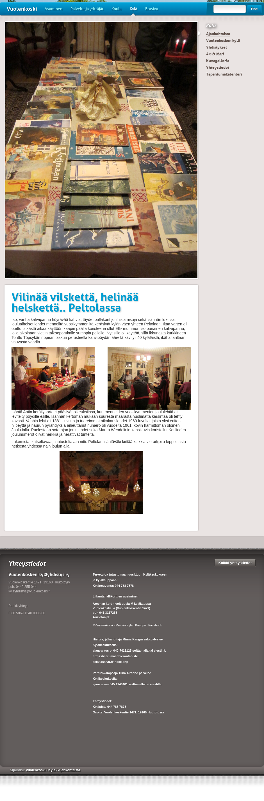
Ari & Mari (215, 53)
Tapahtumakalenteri (224, 74)
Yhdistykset (216, 47)
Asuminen (53, 8)
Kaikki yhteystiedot (235, 563)
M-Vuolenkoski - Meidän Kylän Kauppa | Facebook (127, 625)
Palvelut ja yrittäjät (86, 8)
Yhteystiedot (217, 67)
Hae (254, 9)
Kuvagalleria (217, 60)
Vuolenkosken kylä (223, 40)
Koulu (116, 8)
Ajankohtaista (218, 33)
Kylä (133, 10)
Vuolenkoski (22, 9)
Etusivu (151, 8)
